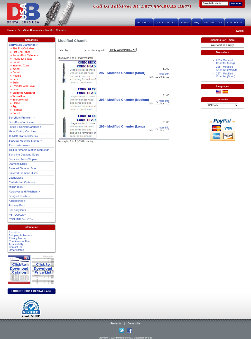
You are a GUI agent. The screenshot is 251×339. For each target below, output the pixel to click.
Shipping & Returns (20, 235)
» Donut (14, 72)
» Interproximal (18, 99)
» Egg (13, 106)
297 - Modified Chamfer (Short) (122, 73)
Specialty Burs (17, 210)
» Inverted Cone (19, 65)
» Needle (15, 75)
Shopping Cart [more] (222, 40)
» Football (15, 109)
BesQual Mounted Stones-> (25, 140)
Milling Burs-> (17, 186)
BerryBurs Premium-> (22, 117)
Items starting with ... (94, 52)
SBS (150, 338)
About (185, 22)
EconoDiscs (16, 177)
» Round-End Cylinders (23, 55)
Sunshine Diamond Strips (24, 154)
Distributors (213, 22)
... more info (162, 74)
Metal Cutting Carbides (22, 131)
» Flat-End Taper (19, 51)
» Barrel (14, 113)
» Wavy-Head (17, 96)
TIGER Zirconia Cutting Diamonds (29, 149)
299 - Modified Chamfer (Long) (122, 126)
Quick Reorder (166, 22)
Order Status (16, 249)
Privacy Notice (17, 238)
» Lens (13, 89)
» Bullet (14, 82)
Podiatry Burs (17, 205)
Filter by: (64, 50)
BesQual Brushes (19, 196)
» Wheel (14, 68)
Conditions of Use (19, 241)
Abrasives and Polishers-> (24, 191)
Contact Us (234, 22)
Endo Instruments (19, 145)
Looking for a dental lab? (31, 291)
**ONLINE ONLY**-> (21, 219)
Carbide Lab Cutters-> (22, 182)
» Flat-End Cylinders (22, 48)
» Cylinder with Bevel (22, 85)
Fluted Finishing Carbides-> (25, 126)
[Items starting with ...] (123, 50)
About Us (14, 232)
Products (143, 22)
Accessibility (16, 244)
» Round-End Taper (21, 58)
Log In (240, 30)
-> (23, 44)
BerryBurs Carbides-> (22, 122)
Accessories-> (17, 200)
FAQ (196, 22)
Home (11, 30)
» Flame (14, 102)
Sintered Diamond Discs (23, 173)
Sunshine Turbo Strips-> (23, 159)
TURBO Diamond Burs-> (23, 136)
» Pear (13, 79)
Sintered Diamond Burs (23, 168)
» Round (14, 62)
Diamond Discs (18, 163)
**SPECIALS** (17, 214)
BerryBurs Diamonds (30, 30)
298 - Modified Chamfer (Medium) (124, 99)
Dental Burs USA (124, 338)
